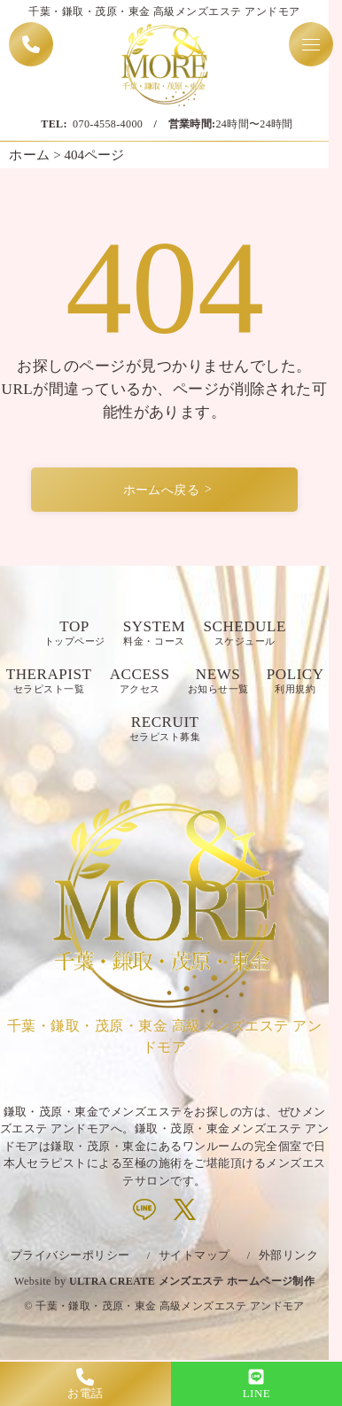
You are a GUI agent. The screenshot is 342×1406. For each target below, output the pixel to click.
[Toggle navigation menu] (311, 44)
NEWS (218, 682)
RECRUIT (165, 730)
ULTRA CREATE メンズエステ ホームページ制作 (192, 1281)
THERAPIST (49, 682)
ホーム (29, 155)
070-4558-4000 (108, 124)
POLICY (295, 682)
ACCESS (140, 682)
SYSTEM (154, 634)
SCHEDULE (244, 634)
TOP (74, 634)
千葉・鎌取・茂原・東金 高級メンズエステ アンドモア (169, 1306)
